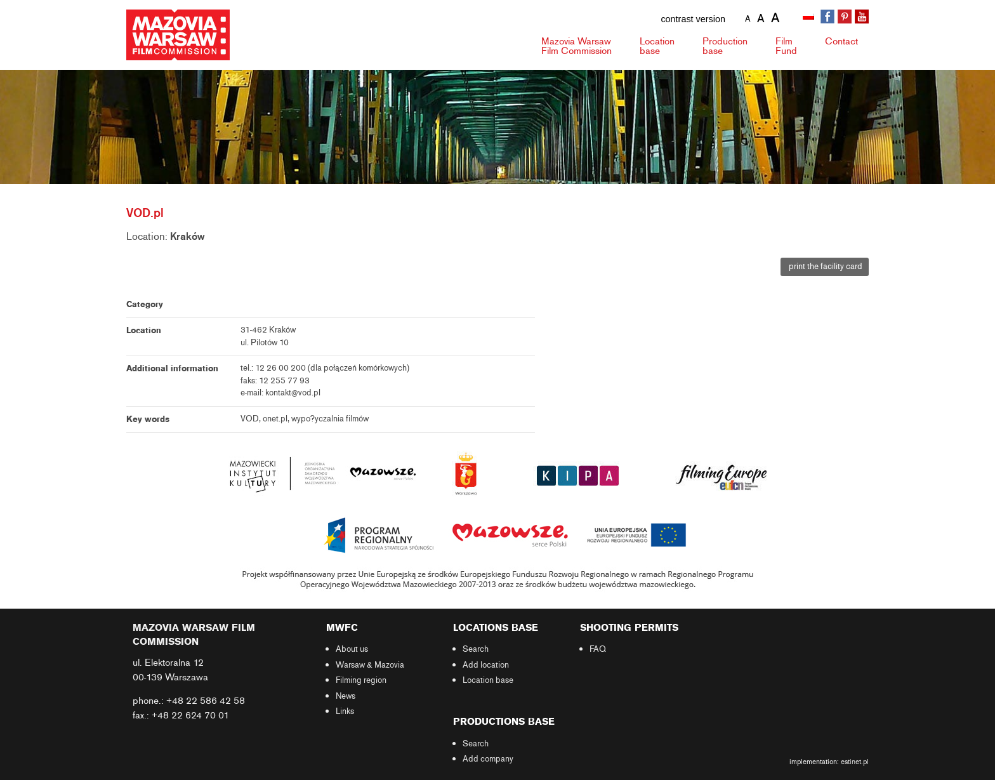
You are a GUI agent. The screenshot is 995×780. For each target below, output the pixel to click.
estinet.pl (855, 761)
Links (345, 711)
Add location (486, 665)
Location (657, 46)
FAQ (598, 649)
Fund (786, 46)
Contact (841, 41)
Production (725, 46)
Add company (488, 759)
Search (476, 649)
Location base (488, 680)
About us (352, 649)
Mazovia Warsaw (576, 46)
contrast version (693, 19)
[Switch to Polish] (810, 17)
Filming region (361, 680)
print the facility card (824, 266)
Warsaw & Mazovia (370, 665)
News (345, 696)
